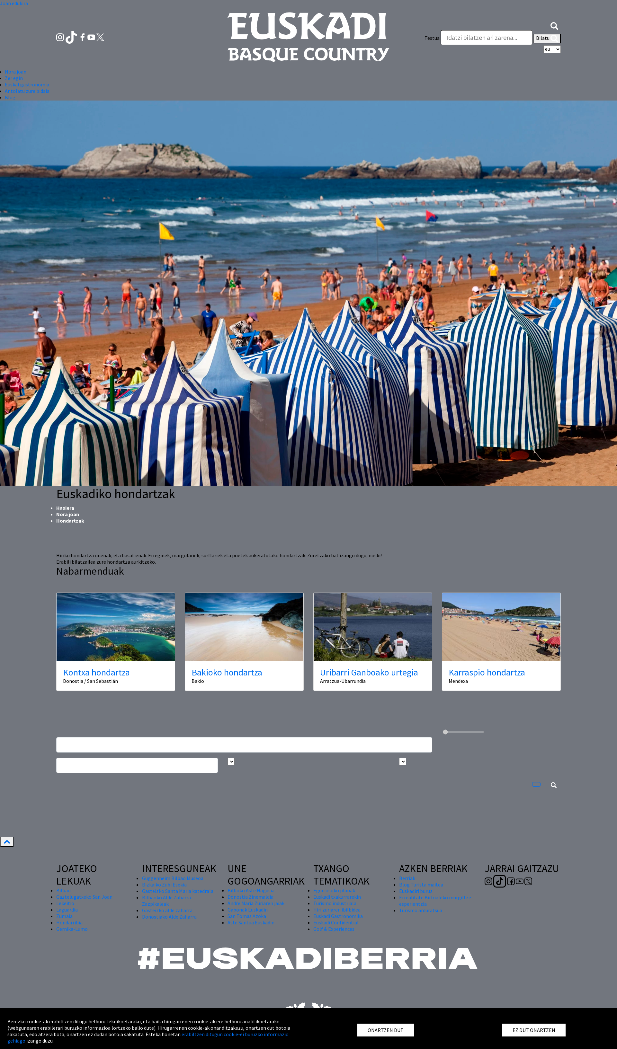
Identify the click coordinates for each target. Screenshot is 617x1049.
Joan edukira (14, 3)
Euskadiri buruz (416, 891)
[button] (554, 25)
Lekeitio (65, 903)
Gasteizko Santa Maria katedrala (177, 891)
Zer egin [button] (14, 78)
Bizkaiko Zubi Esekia (164, 884)
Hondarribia (69, 922)
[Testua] (486, 37)
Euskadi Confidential (336, 922)
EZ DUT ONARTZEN (534, 1030)
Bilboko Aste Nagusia (251, 890)
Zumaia (64, 916)
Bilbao (63, 890)
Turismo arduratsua (420, 910)
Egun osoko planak (334, 890)
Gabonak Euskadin (248, 909)
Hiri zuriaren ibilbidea (337, 909)
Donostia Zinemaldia (250, 897)
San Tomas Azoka (247, 916)
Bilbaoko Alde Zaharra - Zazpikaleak (168, 900)
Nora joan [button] (15, 71)
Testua (432, 38)
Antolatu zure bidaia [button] (27, 91)
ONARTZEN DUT (386, 1030)
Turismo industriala (334, 903)
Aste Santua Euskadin (251, 922)
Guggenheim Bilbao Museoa (172, 878)
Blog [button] (10, 97)
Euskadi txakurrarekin (337, 897)
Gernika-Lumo (72, 929)
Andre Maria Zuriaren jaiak (256, 903)
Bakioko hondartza (227, 672)
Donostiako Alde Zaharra (169, 916)
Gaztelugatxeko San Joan (84, 897)
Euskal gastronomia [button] (27, 84)
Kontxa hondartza (96, 672)
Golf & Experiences (333, 929)
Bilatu (547, 38)
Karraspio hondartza (487, 672)
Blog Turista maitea (421, 884)
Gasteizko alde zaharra (167, 910)
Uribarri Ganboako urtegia (369, 672)
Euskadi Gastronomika (338, 916)
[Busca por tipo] (402, 761)
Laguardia (67, 909)
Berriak (407, 878)
